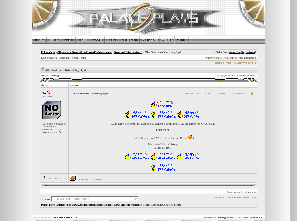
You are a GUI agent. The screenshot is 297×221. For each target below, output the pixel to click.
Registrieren (248, 52)
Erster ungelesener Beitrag (72, 57)
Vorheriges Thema (225, 75)
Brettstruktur (249, 192)
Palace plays (48, 52)
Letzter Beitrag (49, 57)
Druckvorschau (213, 57)
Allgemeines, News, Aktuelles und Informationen (84, 52)
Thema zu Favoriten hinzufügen (239, 57)
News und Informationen (128, 52)
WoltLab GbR (257, 217)
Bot (44, 93)
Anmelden (235, 52)
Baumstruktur (233, 192)
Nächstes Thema (245, 75)
